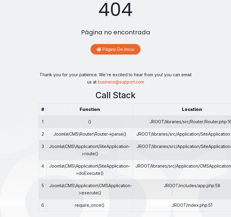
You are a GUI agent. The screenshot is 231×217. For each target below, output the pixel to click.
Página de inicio (115, 49)
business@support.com (121, 81)
